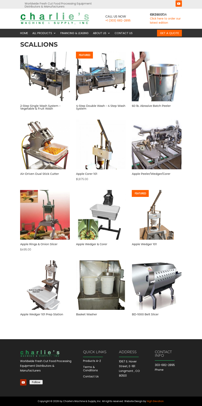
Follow (36, 382)
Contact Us (124, 33)
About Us (99, 33)
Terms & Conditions (90, 368)
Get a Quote (169, 33)
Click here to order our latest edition (165, 21)
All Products (42, 33)
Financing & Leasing (74, 33)
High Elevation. (155, 401)
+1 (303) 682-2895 (118, 20)
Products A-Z (92, 361)
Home (24, 33)
